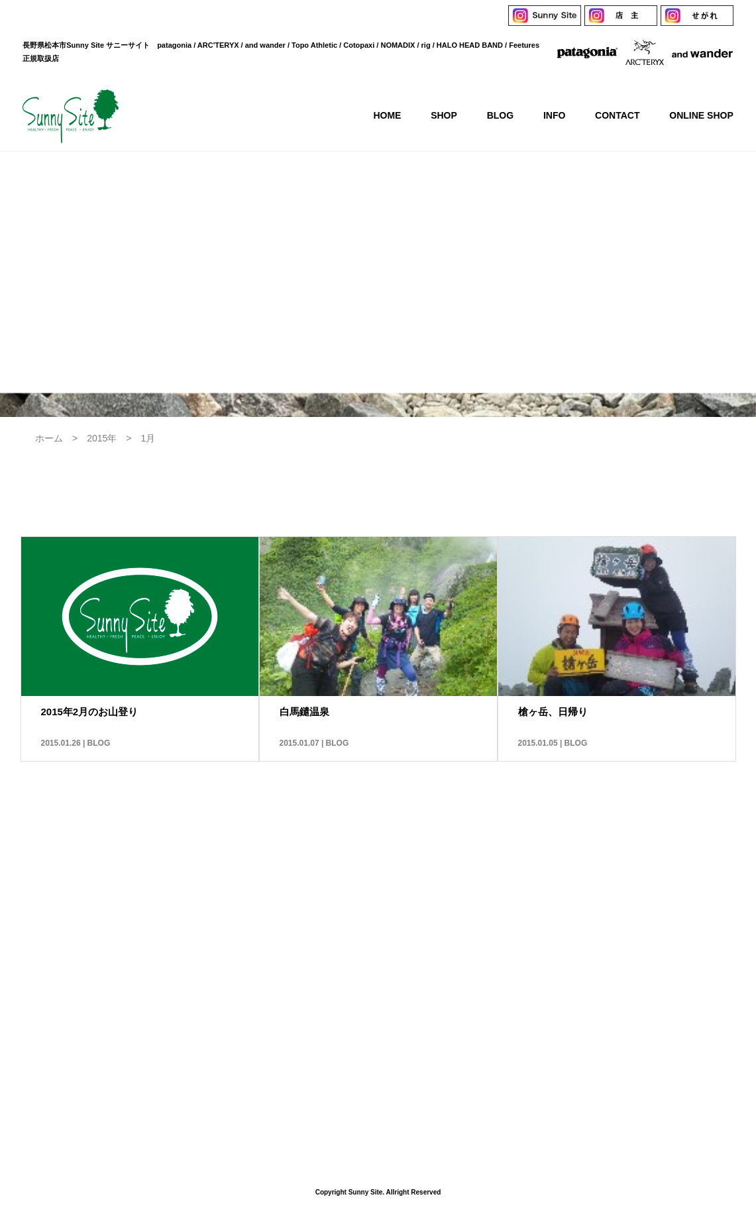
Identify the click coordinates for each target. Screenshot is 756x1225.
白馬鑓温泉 (304, 711)
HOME (205, 946)
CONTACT (452, 946)
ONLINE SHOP (540, 946)
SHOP (266, 946)
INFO (385, 946)
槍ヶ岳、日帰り (553, 711)
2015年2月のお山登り (89, 711)
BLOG (99, 743)
